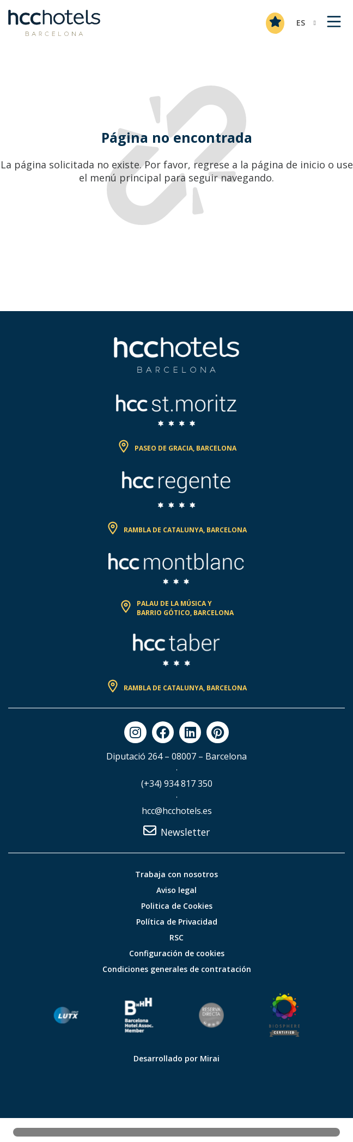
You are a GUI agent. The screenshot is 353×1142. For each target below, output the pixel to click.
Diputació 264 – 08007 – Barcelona (176, 756)
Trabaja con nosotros (176, 874)
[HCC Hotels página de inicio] (54, 23)
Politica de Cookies (176, 906)
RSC (176, 937)
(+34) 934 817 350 (176, 783)
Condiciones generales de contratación (176, 969)
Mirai (210, 1058)
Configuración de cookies (176, 953)
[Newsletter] (149, 830)
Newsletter (185, 832)
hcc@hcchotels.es (177, 811)
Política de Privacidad (176, 921)
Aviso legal (176, 890)
